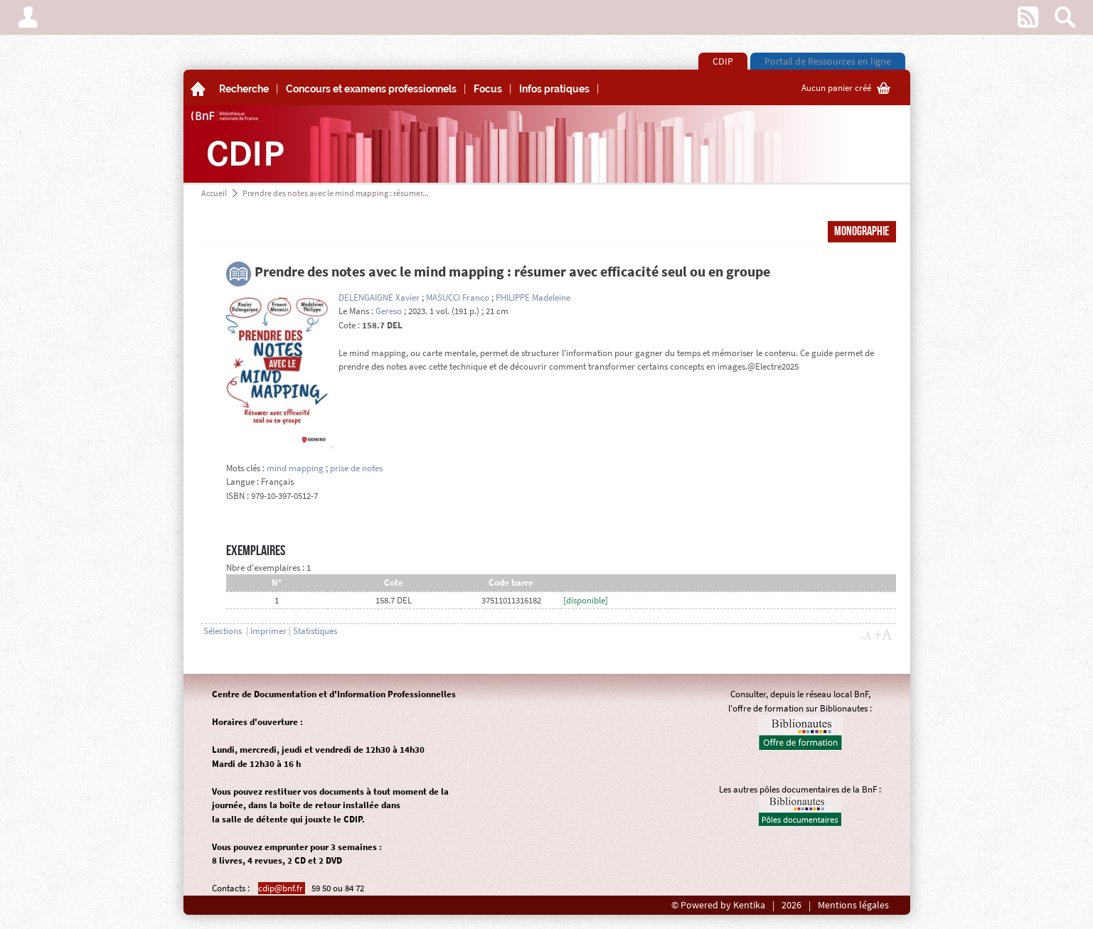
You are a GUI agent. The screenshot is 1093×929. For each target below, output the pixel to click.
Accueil (214, 193)
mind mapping (295, 468)
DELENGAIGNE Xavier (379, 297)
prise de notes (356, 468)
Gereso (388, 311)
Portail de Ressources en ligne (827, 61)
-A (866, 636)
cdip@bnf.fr (281, 888)
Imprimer (268, 631)
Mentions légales (853, 905)
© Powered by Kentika (718, 905)
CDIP (723, 61)
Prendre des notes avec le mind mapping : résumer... (335, 193)
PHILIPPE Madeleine (533, 297)
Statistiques (315, 631)
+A (883, 635)
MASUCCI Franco (457, 297)
